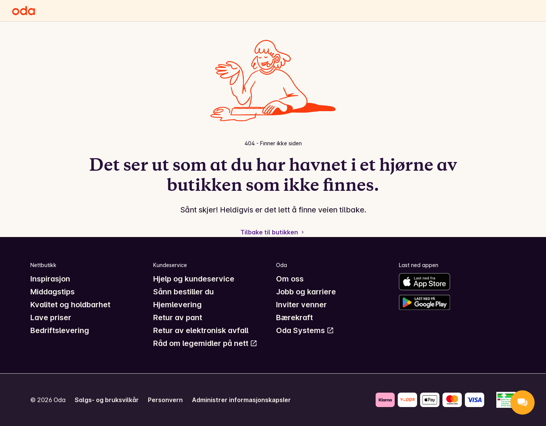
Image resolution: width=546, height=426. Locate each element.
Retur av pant (177, 317)
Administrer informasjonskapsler (241, 400)
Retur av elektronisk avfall (200, 330)
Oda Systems (305, 330)
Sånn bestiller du (183, 291)
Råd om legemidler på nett (205, 343)
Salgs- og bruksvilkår (107, 400)
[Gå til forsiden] (23, 10)
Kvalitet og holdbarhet (70, 304)
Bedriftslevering (59, 330)
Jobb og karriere (306, 291)
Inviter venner (301, 304)
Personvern (165, 400)
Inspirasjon (50, 278)
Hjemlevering (177, 304)
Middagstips (52, 291)
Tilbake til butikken (273, 232)
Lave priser (50, 317)
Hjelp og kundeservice (193, 278)
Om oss (290, 278)
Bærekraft (294, 317)
